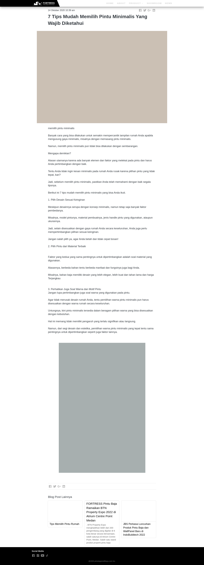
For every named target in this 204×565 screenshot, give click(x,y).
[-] (33, 555)
